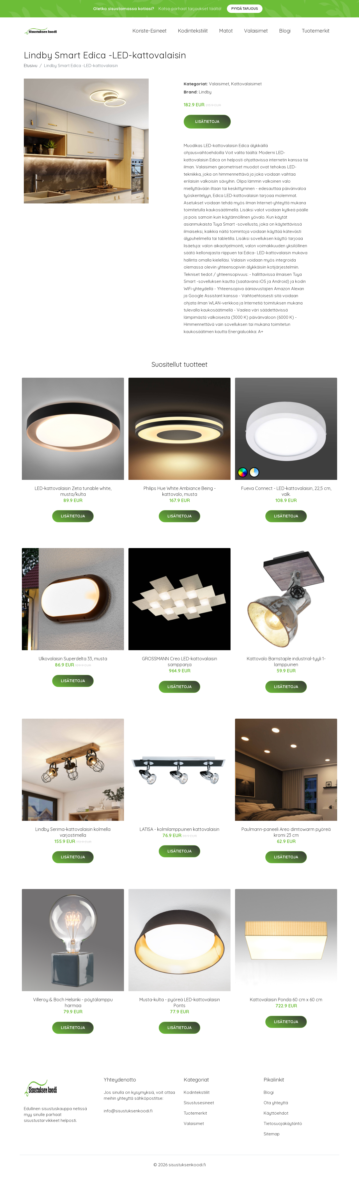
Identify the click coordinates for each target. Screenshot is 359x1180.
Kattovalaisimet (246, 89)
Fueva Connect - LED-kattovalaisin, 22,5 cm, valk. (286, 497)
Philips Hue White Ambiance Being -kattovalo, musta (180, 497)
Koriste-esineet (149, 33)
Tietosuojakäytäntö (283, 1129)
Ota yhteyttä (276, 1108)
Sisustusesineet (199, 1108)
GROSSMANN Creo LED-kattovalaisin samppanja (179, 667)
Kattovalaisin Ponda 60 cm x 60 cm (286, 1005)
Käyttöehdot (276, 1118)
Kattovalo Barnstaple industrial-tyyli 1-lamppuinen (286, 667)
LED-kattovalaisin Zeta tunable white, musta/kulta (73, 497)
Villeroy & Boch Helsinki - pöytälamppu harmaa (73, 1008)
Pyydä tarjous (244, 8)
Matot (226, 33)
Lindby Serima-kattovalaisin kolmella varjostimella (73, 838)
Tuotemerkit (316, 33)
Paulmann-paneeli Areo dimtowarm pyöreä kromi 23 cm (286, 838)
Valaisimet (256, 33)
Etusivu (30, 71)
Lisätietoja (207, 127)
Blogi (285, 33)
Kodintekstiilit (193, 33)
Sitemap (272, 1139)
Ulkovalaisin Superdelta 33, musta (73, 664)
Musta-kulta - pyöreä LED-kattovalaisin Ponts (179, 1008)
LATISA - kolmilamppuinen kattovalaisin (179, 835)
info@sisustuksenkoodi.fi (128, 1116)
